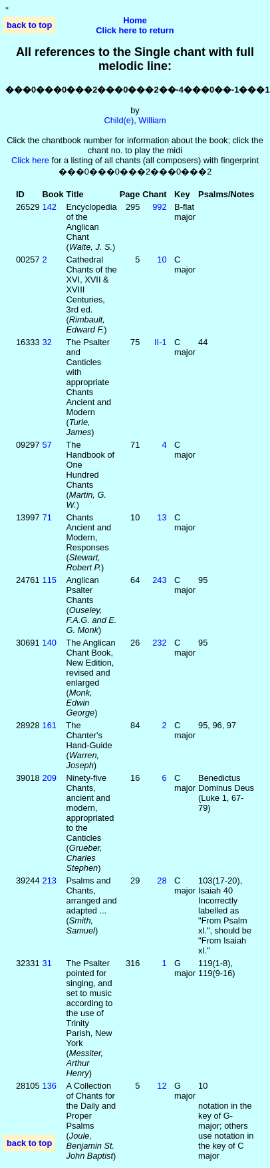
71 (47, 517)
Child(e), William (135, 120)
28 (161, 880)
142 (50, 207)
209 (50, 778)
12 (161, 1086)
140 (50, 643)
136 (50, 1086)
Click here (30, 160)
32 (47, 342)
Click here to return (135, 30)
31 (47, 963)
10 (161, 260)
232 (159, 643)
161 (50, 725)
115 (50, 580)
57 (47, 445)
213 (50, 880)
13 (161, 517)
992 (159, 207)
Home (135, 20)
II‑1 (160, 342)
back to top (29, 25)
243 (159, 580)
